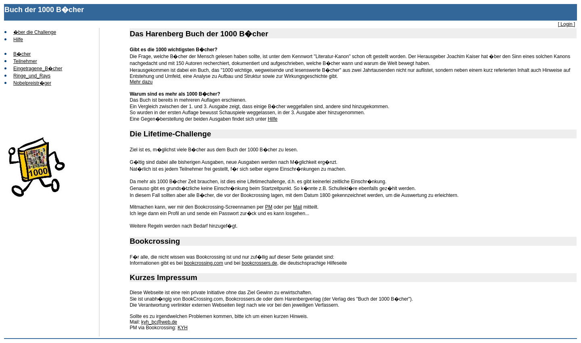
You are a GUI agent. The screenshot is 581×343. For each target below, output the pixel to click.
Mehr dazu (141, 82)
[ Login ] (566, 24)
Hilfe (18, 39)
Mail (297, 207)
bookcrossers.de (259, 263)
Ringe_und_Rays (31, 76)
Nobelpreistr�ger (32, 83)
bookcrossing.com (203, 263)
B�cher (22, 54)
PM (268, 207)
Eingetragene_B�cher (37, 68)
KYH (183, 327)
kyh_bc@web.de (159, 322)
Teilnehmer (25, 61)
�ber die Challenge (34, 32)
